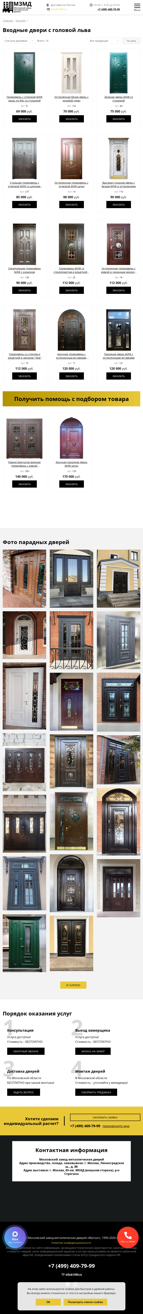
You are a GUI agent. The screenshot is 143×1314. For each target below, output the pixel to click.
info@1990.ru (57, 9)
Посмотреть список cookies (85, 1302)
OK (48, 1302)
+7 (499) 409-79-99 (109, 9)
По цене (131, 40)
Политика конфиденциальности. (71, 1242)
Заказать (24, 119)
